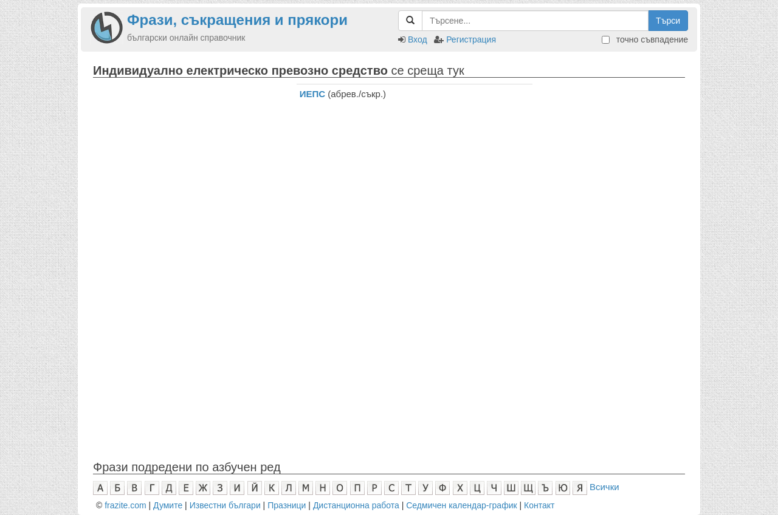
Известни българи (225, 505)
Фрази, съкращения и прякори (237, 20)
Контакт (539, 505)
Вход (417, 39)
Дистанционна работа (356, 505)
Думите (167, 505)
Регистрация (471, 39)
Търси (668, 21)
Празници (286, 505)
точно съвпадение (645, 39)
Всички (604, 487)
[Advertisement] (185, 160)
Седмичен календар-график (461, 505)
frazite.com (125, 505)
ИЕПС (312, 94)
